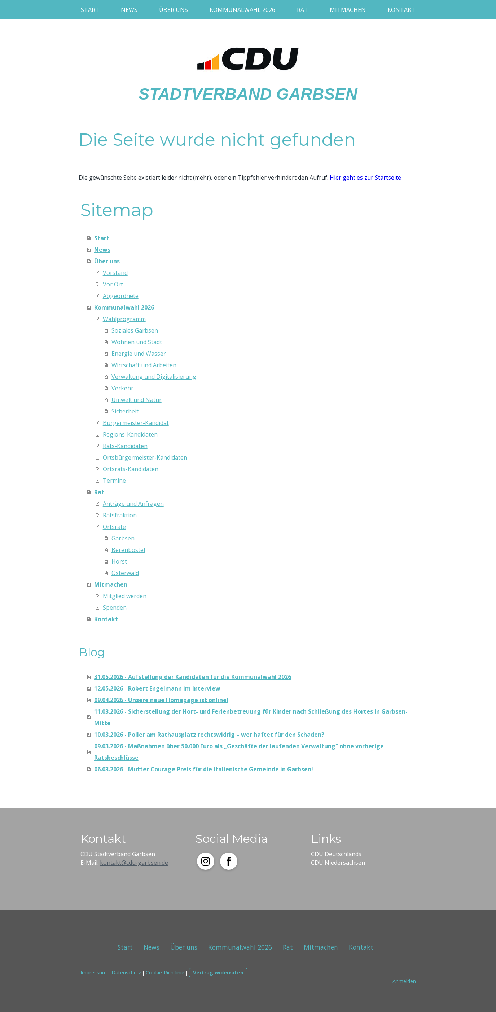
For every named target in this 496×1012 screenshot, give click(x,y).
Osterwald (125, 573)
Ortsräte (114, 527)
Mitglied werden (124, 596)
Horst (119, 561)
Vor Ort (113, 284)
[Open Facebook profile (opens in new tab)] (228, 861)
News (129, 10)
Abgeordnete (121, 296)
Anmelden (404, 981)
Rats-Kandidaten (125, 446)
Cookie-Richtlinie (165, 972)
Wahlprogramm (124, 319)
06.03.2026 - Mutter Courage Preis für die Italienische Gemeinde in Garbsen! (203, 769)
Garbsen (123, 538)
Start (90, 10)
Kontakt (401, 10)
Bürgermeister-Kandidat (136, 423)
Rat (302, 10)
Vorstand (115, 273)
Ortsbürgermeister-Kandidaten (145, 457)
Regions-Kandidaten (130, 434)
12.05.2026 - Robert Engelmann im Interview (157, 688)
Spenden (115, 608)
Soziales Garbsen (134, 330)
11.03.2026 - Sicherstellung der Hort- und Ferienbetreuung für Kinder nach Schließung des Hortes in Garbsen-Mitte (251, 717)
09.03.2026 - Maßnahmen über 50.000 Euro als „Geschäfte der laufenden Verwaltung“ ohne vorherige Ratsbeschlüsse (239, 752)
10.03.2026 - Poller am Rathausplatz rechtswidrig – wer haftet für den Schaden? (209, 735)
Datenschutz (126, 972)
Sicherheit (125, 411)
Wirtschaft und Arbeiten (143, 365)
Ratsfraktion (120, 515)
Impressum (93, 972)
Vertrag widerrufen (218, 972)
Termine (114, 481)
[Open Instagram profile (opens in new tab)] (205, 861)
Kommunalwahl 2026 (242, 10)
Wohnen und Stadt (136, 342)
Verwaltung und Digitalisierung (153, 377)
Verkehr (122, 388)
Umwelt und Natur (136, 400)
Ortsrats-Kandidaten (130, 469)
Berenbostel (128, 550)
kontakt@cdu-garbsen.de (134, 863)
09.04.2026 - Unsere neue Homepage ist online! (161, 700)
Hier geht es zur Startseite (365, 177)
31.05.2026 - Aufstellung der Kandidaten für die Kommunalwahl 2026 (192, 677)
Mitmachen (348, 10)
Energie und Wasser (138, 354)
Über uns (173, 10)
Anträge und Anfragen (133, 504)
